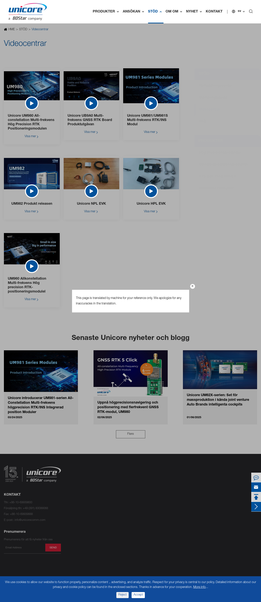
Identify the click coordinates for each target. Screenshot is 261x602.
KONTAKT (214, 11)
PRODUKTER (107, 12)
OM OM (175, 12)
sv (239, 11)
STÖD (156, 12)
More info (199, 587)
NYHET (195, 12)
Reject (122, 595)
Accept (138, 595)
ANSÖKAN (134, 12)
